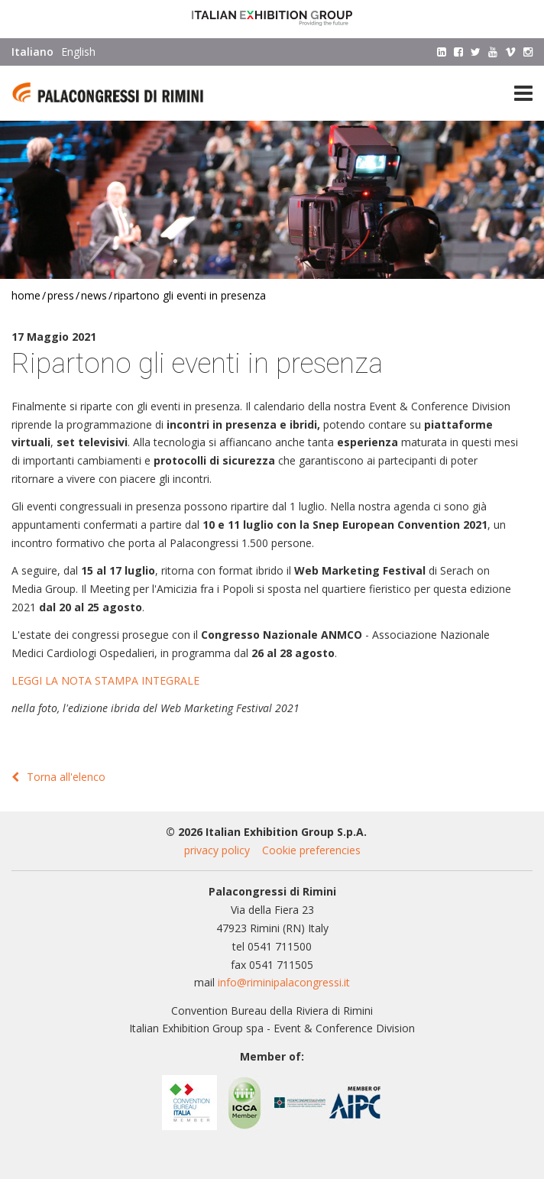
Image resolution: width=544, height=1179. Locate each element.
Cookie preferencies (311, 850)
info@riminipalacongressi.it (284, 982)
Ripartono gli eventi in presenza (190, 295)
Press (60, 295)
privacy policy (217, 850)
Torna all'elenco (58, 776)
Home (25, 295)
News (94, 295)
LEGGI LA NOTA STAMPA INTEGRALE (105, 680)
